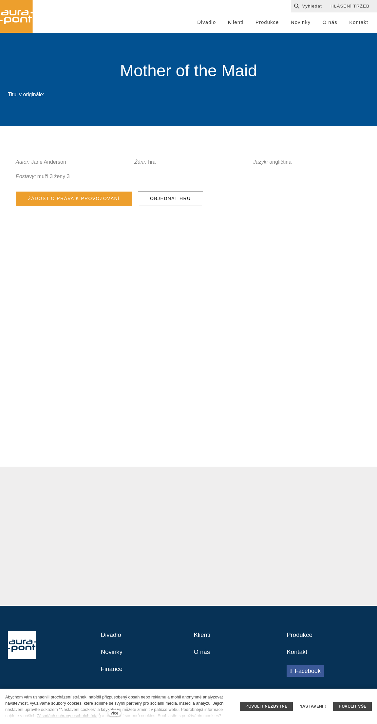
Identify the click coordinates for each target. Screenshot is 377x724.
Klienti (203, 638)
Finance (112, 674)
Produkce (300, 638)
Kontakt (298, 656)
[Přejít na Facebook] (305, 676)
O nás (202, 656)
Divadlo (112, 638)
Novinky (112, 656)
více (114, 713)
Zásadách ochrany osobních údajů (69, 715)
